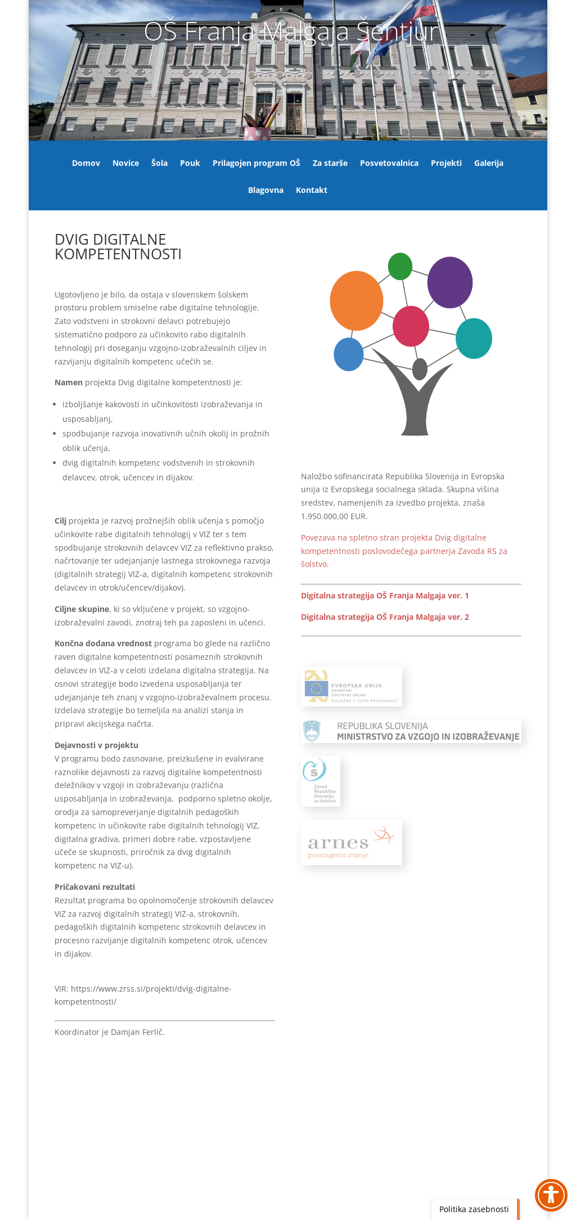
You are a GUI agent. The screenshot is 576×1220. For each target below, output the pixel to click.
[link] (404, 551)
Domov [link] (86, 163)
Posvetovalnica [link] (389, 163)
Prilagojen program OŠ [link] (256, 163)
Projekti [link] (446, 163)
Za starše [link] (330, 163)
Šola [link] (159, 163)
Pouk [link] (190, 163)
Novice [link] (125, 163)
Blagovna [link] (266, 190)
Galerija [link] (488, 163)
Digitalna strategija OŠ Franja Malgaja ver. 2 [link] (385, 616)
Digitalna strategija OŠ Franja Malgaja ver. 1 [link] (385, 595)
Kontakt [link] (311, 190)
